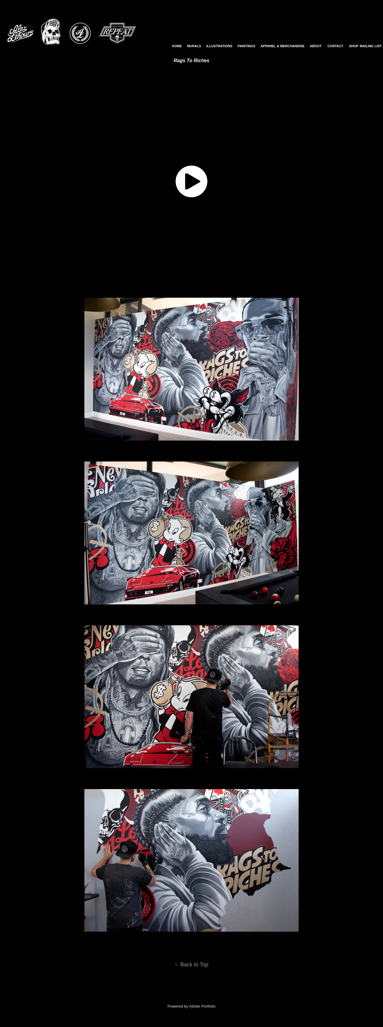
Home (177, 46)
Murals (194, 46)
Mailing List (371, 46)
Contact (335, 46)
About (316, 46)
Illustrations (219, 46)
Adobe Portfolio (202, 1006)
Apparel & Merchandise (283, 46)
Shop (353, 46)
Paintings (246, 46)
